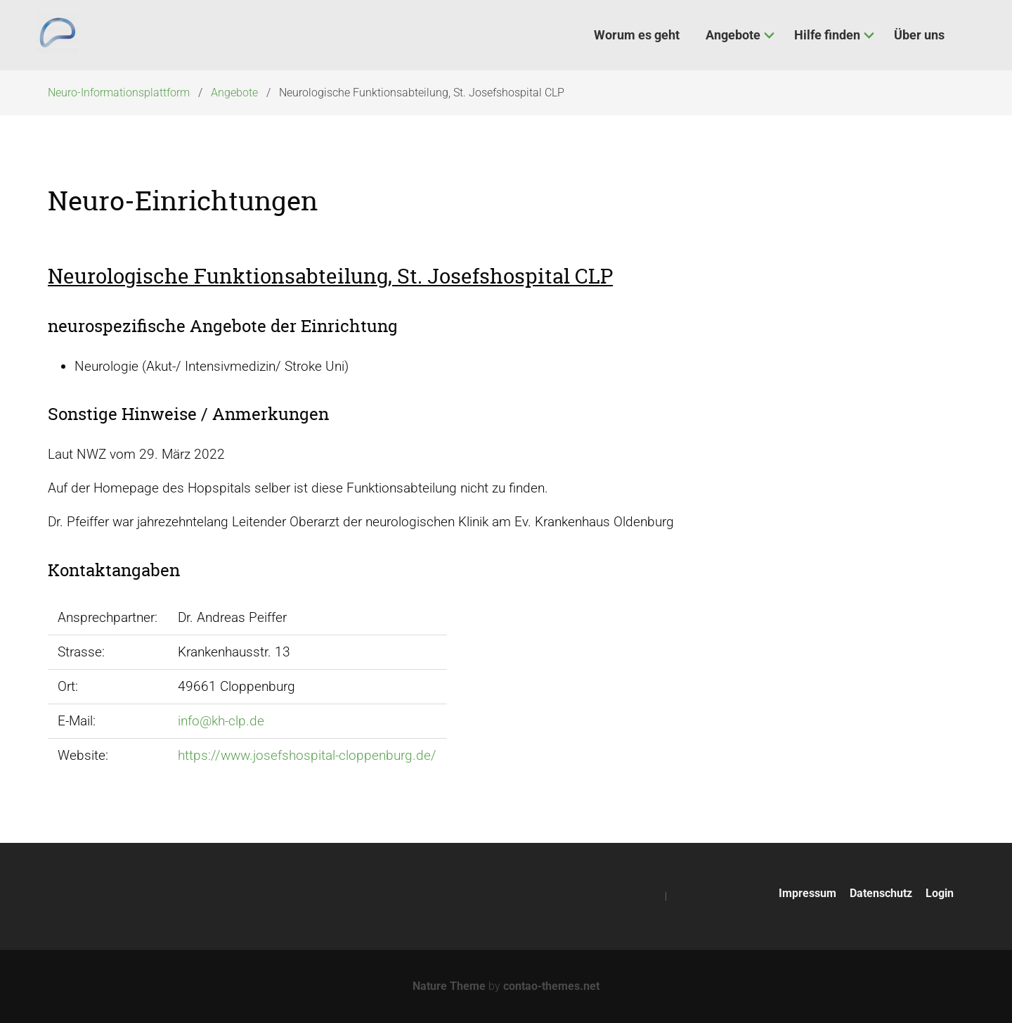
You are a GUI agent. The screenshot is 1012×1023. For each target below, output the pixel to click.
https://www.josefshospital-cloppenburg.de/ (307, 755)
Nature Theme (449, 986)
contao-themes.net (551, 986)
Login (940, 893)
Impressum (807, 893)
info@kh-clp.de (221, 721)
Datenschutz (881, 893)
